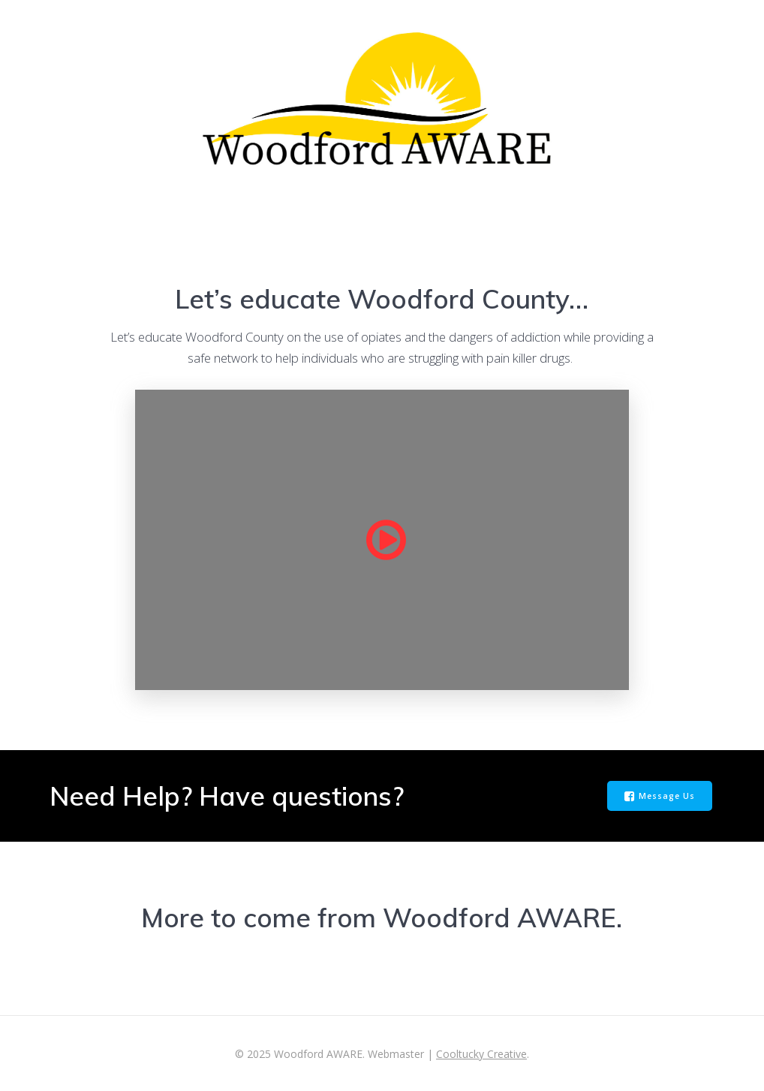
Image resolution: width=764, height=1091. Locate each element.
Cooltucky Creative (481, 1054)
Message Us (659, 797)
